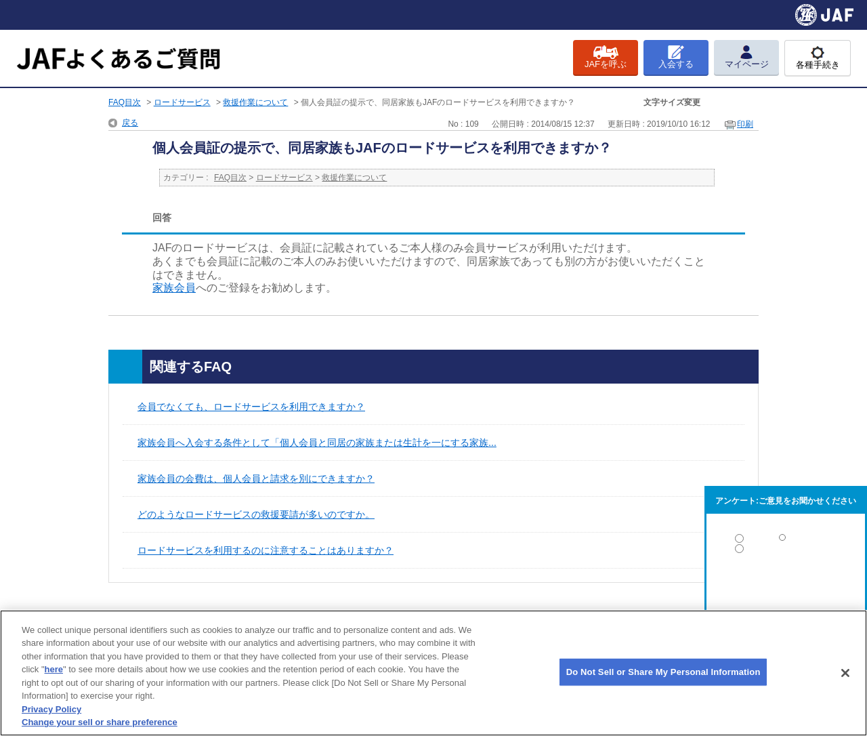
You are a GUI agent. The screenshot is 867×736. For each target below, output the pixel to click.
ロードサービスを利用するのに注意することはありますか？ (266, 550)
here (54, 669)
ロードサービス (182, 102)
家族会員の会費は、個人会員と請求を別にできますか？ (256, 478)
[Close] (845, 673)
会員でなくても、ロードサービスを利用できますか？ (251, 406)
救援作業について (255, 102)
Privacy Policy (51, 709)
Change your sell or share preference (99, 722)
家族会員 (174, 287)
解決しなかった (785, 586)
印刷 (745, 124)
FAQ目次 (124, 102)
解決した (785, 541)
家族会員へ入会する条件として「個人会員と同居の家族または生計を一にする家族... (317, 442)
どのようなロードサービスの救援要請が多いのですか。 (256, 514)
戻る (130, 122)
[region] (433, 673)
